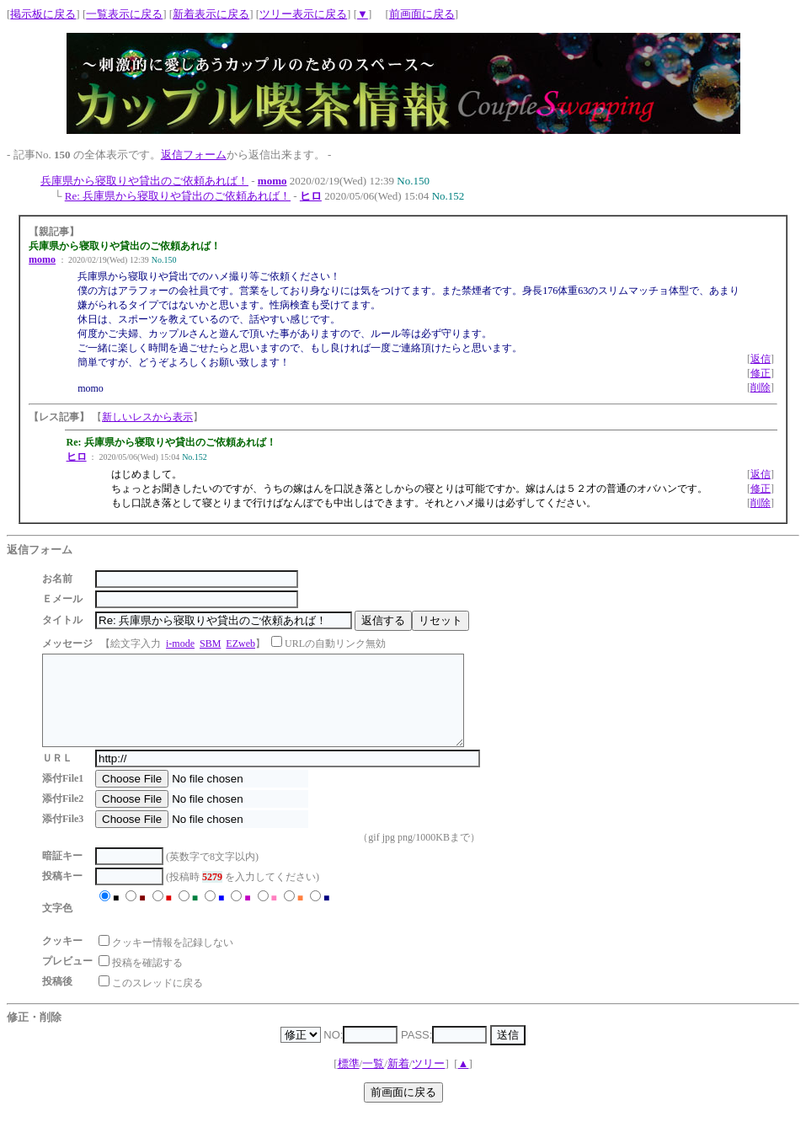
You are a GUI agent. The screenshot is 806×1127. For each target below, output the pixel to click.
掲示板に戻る (43, 14)
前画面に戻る (422, 14)
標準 (349, 1081)
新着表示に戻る (211, 14)
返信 (760, 359)
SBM (210, 643)
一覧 (373, 1081)
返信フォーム (194, 154)
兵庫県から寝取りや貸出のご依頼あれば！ (144, 180)
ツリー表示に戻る (303, 14)
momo (272, 180)
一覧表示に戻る (124, 14)
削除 (760, 387)
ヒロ (311, 196)
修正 (760, 373)
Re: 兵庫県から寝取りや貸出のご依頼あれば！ (178, 196)
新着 (398, 1081)
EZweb (240, 643)
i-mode (180, 643)
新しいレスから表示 (147, 417)
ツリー (428, 1081)
